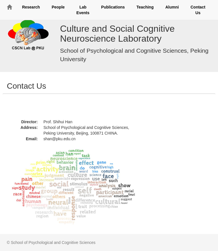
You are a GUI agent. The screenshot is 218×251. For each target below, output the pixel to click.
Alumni (172, 7)
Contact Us (197, 10)
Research (31, 7)
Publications (113, 7)
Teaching (145, 7)
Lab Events (82, 10)
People (58, 7)
